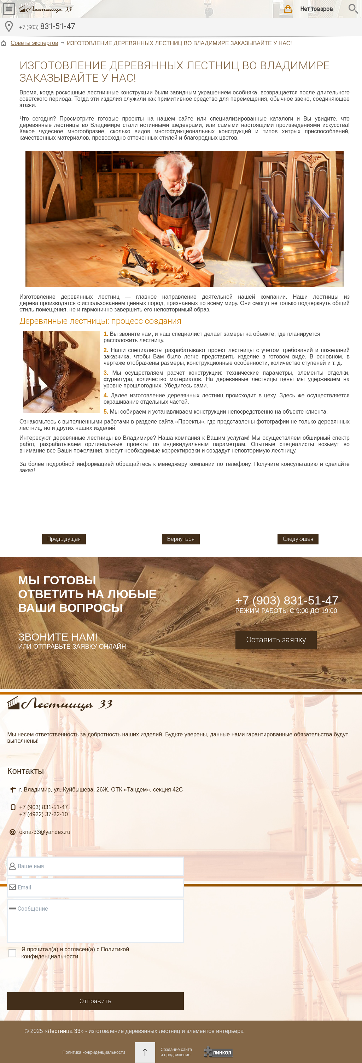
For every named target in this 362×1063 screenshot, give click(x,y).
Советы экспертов (34, 43)
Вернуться (180, 539)
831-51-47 (47, 27)
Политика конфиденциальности (94, 1052)
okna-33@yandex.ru (44, 832)
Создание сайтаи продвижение (176, 1052)
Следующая (298, 539)
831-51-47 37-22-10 (43, 810)
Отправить (95, 1001)
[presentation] (61, 977)
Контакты (25, 771)
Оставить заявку (276, 639)
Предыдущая (64, 539)
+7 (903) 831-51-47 (287, 600)
